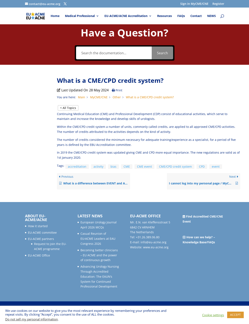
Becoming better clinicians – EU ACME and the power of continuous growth (99, 255)
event (216, 166)
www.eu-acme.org (156, 247)
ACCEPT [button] (235, 315)
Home (55, 16)
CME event (144, 166)
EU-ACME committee (42, 233)
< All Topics (68, 108)
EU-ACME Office (39, 255)
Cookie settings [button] (213, 315)
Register (218, 4)
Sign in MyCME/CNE (194, 4)
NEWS (211, 16)
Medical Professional (80, 16)
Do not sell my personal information (31, 319)
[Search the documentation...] (114, 53)
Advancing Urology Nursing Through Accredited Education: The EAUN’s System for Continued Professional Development (99, 276)
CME (127, 166)
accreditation (77, 166)
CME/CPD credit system (175, 166)
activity (98, 166)
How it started (38, 226)
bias (113, 166)
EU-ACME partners (41, 239)
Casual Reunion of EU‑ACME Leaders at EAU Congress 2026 (98, 239)
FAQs (181, 16)
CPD (202, 166)
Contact (196, 16)
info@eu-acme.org (153, 242)
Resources (164, 16)
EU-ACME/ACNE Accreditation (126, 16)
